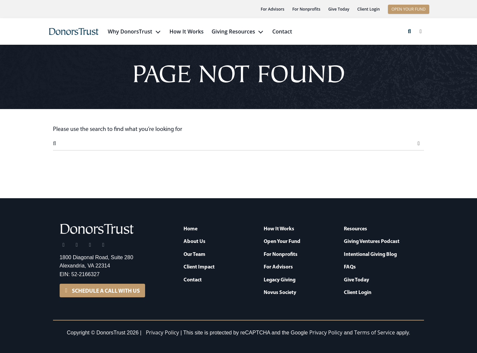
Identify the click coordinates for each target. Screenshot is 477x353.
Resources (355, 228)
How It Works (187, 31)
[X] (76, 245)
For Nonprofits (306, 9)
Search (418, 143)
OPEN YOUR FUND (409, 9)
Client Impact (199, 266)
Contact (282, 31)
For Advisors (272, 9)
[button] (409, 31)
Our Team (194, 254)
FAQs (350, 266)
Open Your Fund (282, 241)
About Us (194, 241)
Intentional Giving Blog (370, 254)
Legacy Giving (279, 279)
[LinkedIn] (63, 245)
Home (190, 228)
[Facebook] (90, 245)
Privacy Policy (162, 332)
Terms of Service (374, 332)
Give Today (338, 9)
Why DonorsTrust (130, 31)
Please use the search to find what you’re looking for (117, 129)
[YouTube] (103, 245)
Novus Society (280, 292)
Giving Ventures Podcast (371, 241)
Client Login (368, 9)
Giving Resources (233, 31)
